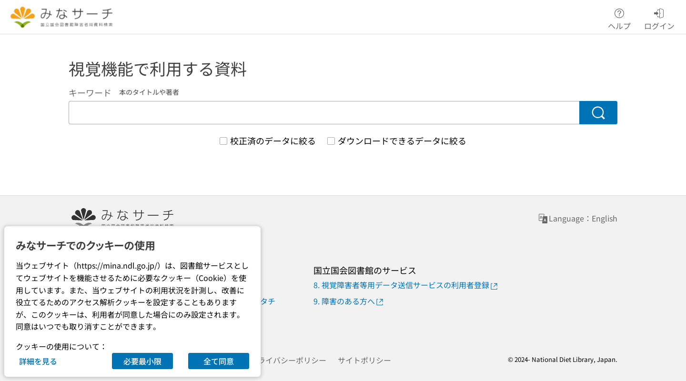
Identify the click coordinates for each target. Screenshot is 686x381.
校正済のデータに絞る (273, 140)
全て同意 (218, 361)
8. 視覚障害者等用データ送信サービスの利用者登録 (406, 285)
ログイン (659, 17)
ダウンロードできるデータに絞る (402, 140)
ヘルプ (619, 17)
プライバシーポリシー (288, 360)
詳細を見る (38, 361)
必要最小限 (142, 361)
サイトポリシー (364, 360)
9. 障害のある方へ (348, 301)
